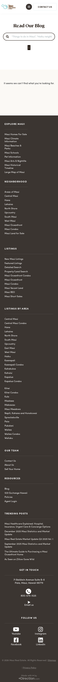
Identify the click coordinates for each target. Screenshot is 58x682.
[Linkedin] (40, 640)
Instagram (40, 634)
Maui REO (10, 292)
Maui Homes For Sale (16, 134)
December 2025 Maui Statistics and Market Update (27, 533)
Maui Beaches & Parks (13, 147)
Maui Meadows (13, 409)
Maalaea (9, 401)
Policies (9, 497)
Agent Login (11, 501)
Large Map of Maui (15, 172)
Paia (7, 422)
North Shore (11, 209)
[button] (27, 7)
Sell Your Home (12, 469)
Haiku (8, 356)
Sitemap (52, 660)
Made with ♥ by (29, 676)
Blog (7, 489)
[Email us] (29, 602)
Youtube (16, 634)
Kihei (7, 388)
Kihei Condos (11, 393)
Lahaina (9, 204)
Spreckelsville (12, 418)
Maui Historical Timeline (13, 166)
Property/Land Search (16, 272)
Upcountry (10, 213)
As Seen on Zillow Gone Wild (19, 559)
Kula (7, 397)
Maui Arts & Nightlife (15, 161)
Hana (7, 200)
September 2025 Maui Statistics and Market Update (27, 545)
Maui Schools (12, 153)
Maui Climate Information (11, 140)
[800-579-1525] (28, 591)
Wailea (8, 430)
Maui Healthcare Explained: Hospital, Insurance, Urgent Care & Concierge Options (27, 525)
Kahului (8, 373)
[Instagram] (40, 629)
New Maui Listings (14, 259)
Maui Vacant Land (14, 288)
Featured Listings (13, 263)
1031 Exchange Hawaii (16, 493)
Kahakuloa (10, 369)
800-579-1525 (28, 596)
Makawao (10, 405)
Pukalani (9, 426)
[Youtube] (16, 629)
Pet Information (13, 157)
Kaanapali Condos (14, 365)
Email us (29, 605)
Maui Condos (11, 229)
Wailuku (9, 438)
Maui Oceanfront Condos (18, 276)
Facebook (16, 644)
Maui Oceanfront (13, 225)
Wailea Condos (12, 434)
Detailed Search (13, 267)
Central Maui (11, 196)
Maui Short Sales (13, 296)
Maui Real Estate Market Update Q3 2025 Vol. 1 (29, 539)
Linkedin (40, 644)
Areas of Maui (12, 192)
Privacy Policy (29, 668)
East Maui (10, 348)
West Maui (10, 221)
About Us (9, 465)
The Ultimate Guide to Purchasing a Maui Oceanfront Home (26, 553)
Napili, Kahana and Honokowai (21, 413)
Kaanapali (10, 361)
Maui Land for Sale (14, 233)
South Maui (11, 217)
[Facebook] (16, 640)
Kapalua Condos (13, 381)
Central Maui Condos (16, 323)
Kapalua (9, 377)
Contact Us (10, 461)
